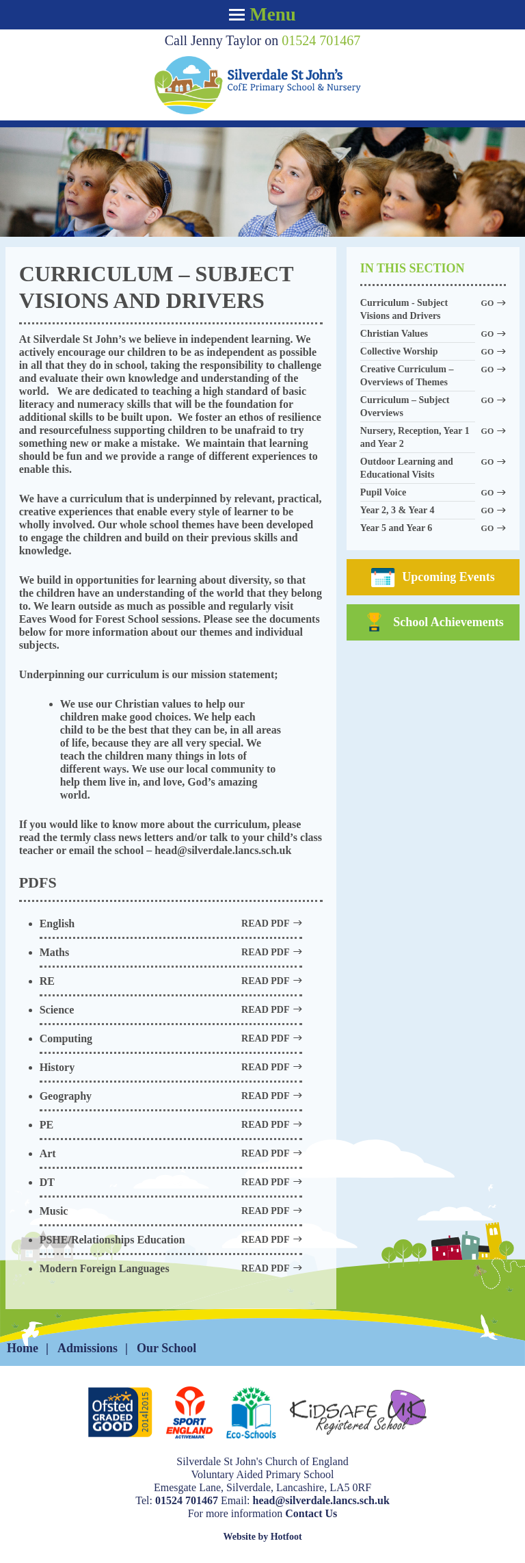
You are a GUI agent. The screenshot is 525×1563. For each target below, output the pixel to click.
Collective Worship (417, 352)
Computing (171, 1038)
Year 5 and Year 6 (417, 528)
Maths (171, 952)
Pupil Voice (417, 493)
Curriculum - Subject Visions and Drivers (417, 309)
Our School (166, 1348)
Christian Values (417, 334)
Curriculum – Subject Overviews (417, 406)
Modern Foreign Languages (171, 1268)
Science (171, 1010)
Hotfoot (286, 1537)
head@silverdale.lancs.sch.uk (321, 1500)
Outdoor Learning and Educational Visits (417, 468)
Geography (171, 1096)
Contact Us (311, 1513)
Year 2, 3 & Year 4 (417, 511)
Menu (262, 14)
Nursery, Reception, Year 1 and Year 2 (417, 437)
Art (171, 1153)
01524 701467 (321, 40)
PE (171, 1125)
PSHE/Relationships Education (171, 1239)
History (171, 1067)
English (171, 923)
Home (22, 1348)
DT (171, 1182)
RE (171, 981)
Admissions (87, 1348)
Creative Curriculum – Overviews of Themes (417, 375)
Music (171, 1211)
